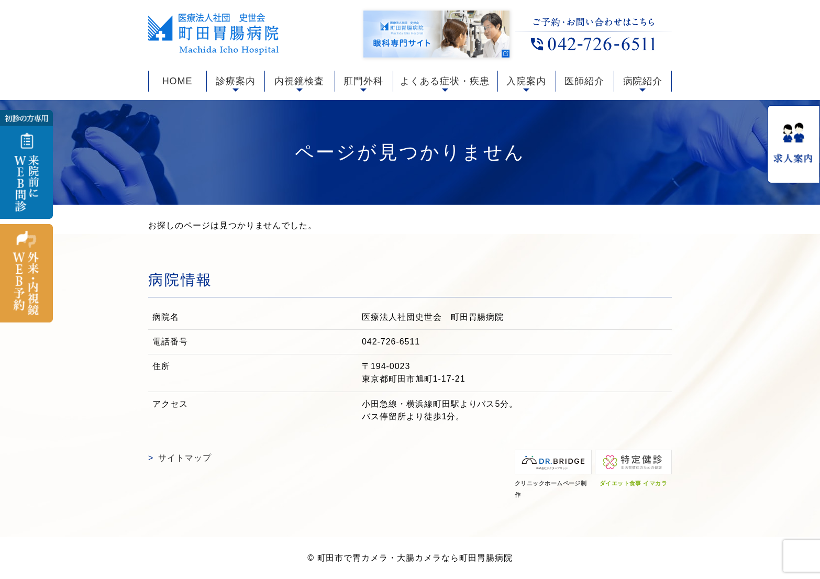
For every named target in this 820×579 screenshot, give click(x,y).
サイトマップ (185, 457)
